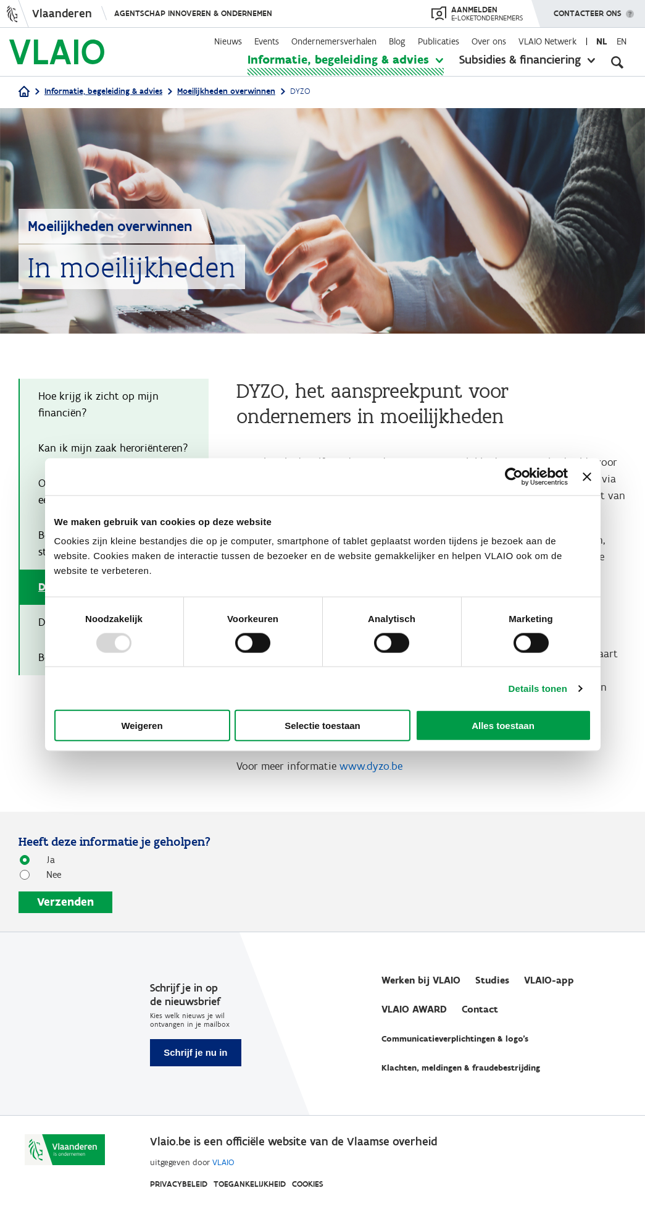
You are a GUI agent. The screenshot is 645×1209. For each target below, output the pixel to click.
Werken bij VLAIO (420, 980)
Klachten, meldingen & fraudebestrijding (460, 1068)
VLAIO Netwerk (547, 41)
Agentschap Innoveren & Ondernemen (193, 13)
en (621, 41)
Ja (46, 859)
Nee (49, 873)
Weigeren (141, 725)
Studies (492, 980)
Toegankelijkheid (250, 1184)
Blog (397, 41)
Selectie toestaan (322, 725)
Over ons (489, 41)
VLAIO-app (549, 980)
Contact (480, 1009)
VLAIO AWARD (414, 1009)
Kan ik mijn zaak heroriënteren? (113, 448)
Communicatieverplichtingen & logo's (454, 1039)
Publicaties (438, 41)
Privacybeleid (178, 1184)
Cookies (307, 1184)
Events (266, 41)
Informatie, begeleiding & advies (338, 59)
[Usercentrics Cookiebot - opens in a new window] (514, 476)
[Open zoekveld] (617, 62)
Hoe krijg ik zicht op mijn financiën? (98, 404)
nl (601, 41)
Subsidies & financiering (520, 59)
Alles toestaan (503, 725)
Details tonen (538, 688)
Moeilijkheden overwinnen (226, 91)
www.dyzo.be (370, 766)
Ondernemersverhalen (334, 41)
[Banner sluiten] (587, 476)
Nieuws (228, 41)
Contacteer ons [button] (588, 9)
